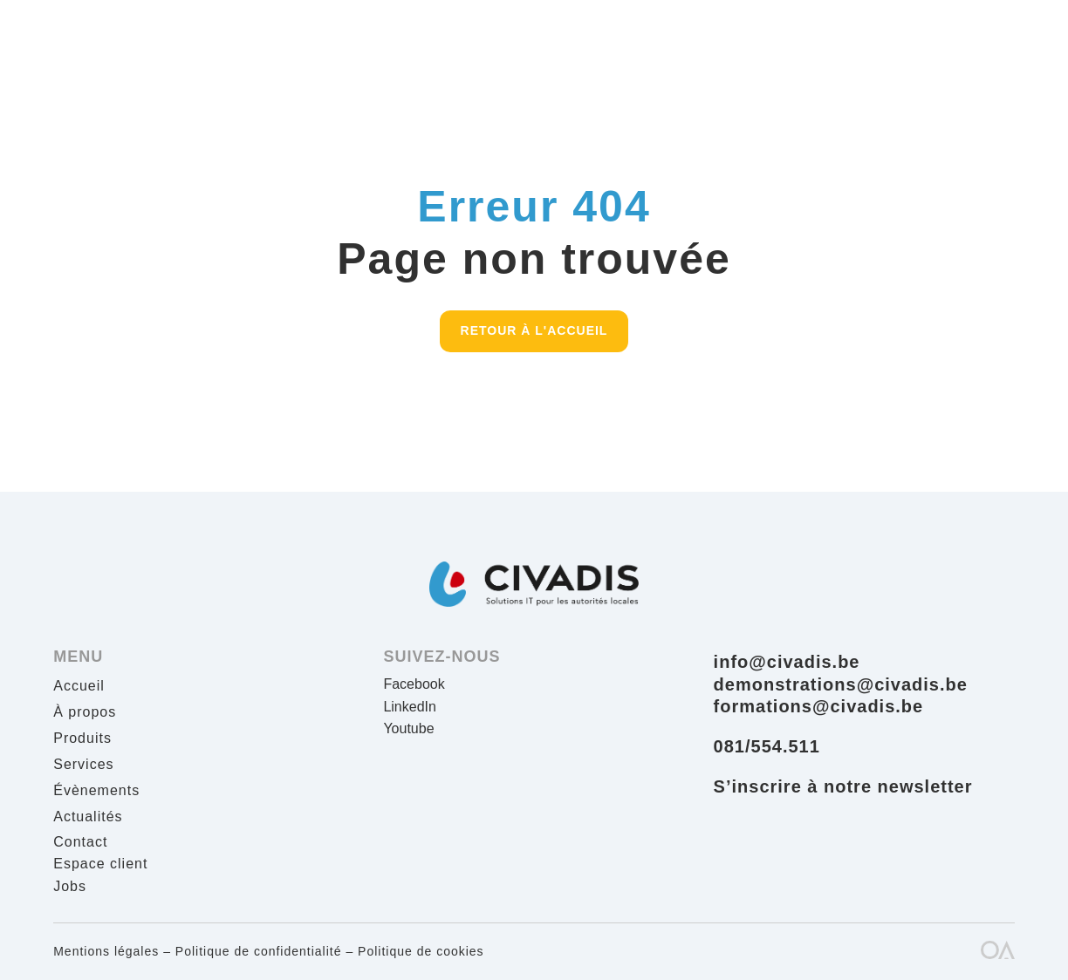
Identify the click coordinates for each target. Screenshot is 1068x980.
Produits (82, 738)
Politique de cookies (421, 951)
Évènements (96, 791)
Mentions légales (106, 951)
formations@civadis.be (819, 706)
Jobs (69, 886)
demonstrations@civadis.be (841, 684)
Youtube (408, 728)
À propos (84, 712)
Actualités (87, 817)
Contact (80, 841)
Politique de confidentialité (258, 951)
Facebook (413, 684)
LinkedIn (409, 706)
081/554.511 (767, 746)
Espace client (100, 863)
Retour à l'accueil (534, 330)
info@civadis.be (787, 661)
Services (83, 765)
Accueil (79, 686)
